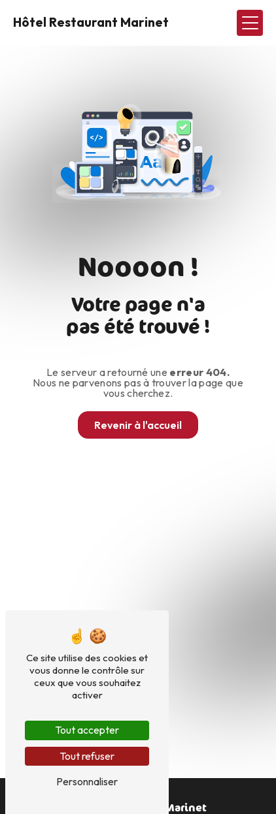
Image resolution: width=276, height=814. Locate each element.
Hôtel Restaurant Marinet (91, 22)
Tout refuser (87, 755)
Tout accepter (87, 729)
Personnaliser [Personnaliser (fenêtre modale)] (87, 781)
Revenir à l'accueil (138, 424)
